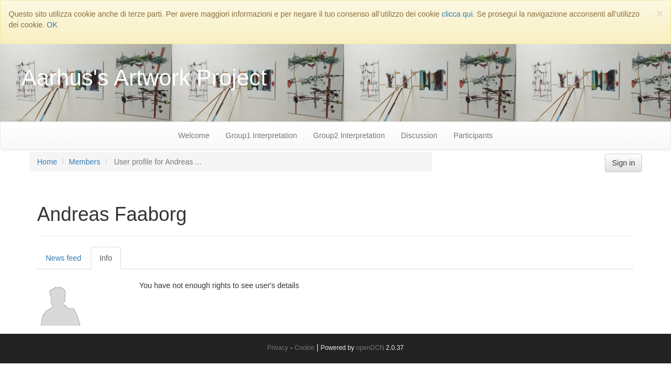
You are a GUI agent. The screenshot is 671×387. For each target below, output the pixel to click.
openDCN (370, 348)
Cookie (305, 348)
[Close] (659, 13)
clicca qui (457, 14)
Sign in (623, 163)
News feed (63, 258)
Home (47, 161)
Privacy (277, 348)
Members (84, 161)
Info (105, 258)
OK (52, 24)
